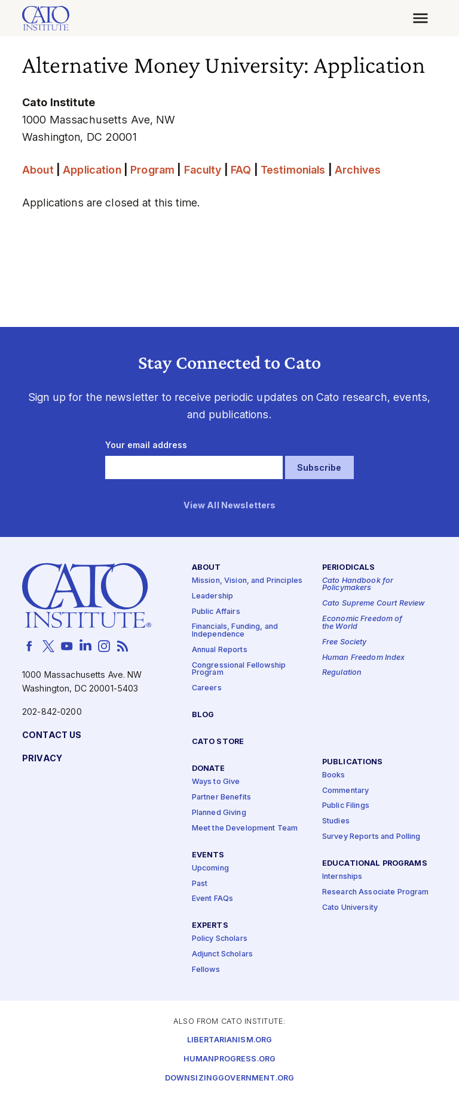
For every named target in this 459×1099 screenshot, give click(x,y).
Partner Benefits (221, 797)
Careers (207, 688)
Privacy (42, 758)
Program (152, 169)
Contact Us (51, 735)
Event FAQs (212, 899)
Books (333, 775)
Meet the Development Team (245, 828)
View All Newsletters (229, 505)
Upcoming (210, 868)
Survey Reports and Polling (371, 837)
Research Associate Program (375, 892)
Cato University (350, 908)
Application (92, 169)
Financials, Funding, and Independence (235, 630)
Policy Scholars (219, 939)
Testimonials (293, 169)
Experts (210, 926)
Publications (352, 761)
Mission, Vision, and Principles (247, 581)
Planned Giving (219, 813)
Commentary (345, 790)
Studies (336, 821)
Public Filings (345, 806)
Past (200, 883)
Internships (342, 877)
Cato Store (218, 742)
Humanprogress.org (229, 1059)
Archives (358, 169)
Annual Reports (219, 650)
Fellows (206, 970)
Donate (208, 769)
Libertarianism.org (230, 1040)
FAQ (241, 169)
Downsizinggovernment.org (229, 1078)
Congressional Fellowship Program (239, 669)
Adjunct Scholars (222, 954)
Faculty (203, 169)
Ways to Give (216, 782)
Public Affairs (216, 611)
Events (208, 855)
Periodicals (348, 568)
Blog (203, 715)
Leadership (212, 596)
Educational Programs (374, 864)
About (38, 169)
